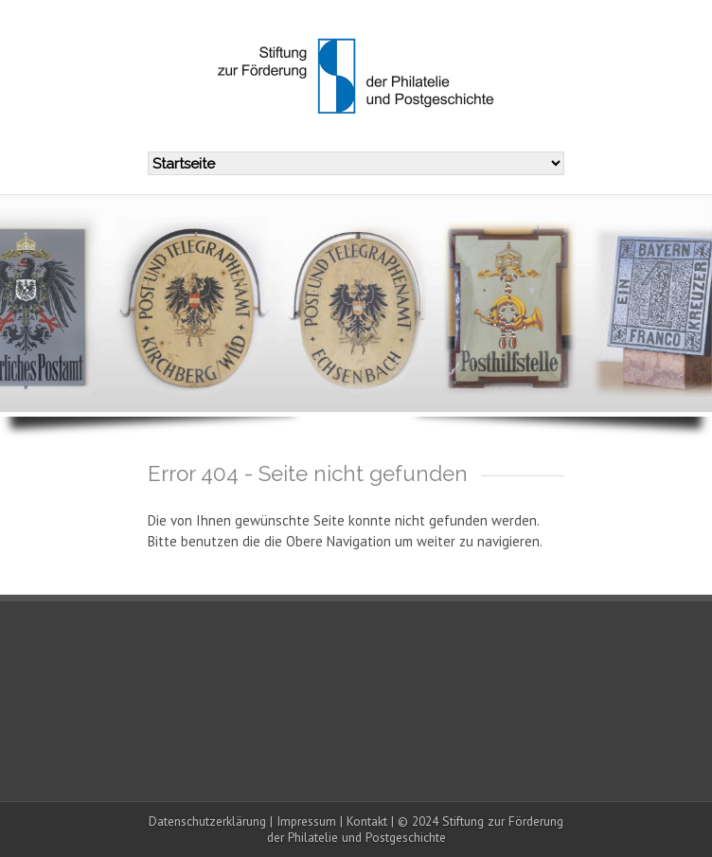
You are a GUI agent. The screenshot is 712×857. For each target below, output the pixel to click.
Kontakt (367, 821)
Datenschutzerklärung (207, 821)
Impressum (306, 821)
